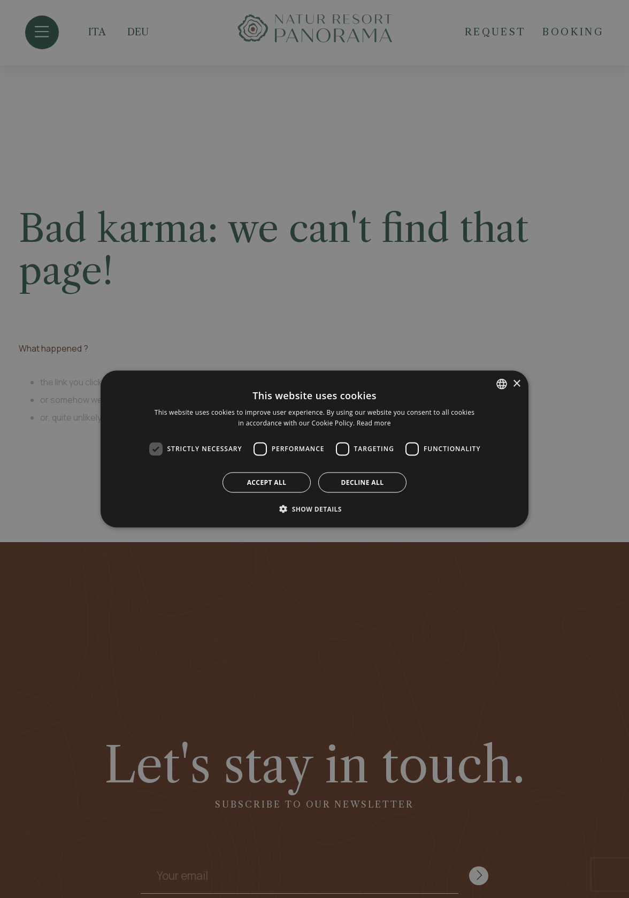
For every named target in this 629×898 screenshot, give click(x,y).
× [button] (516, 383)
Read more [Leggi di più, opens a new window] (374, 423)
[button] (314, 508)
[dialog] (314, 449)
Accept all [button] (267, 481)
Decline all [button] (362, 481)
